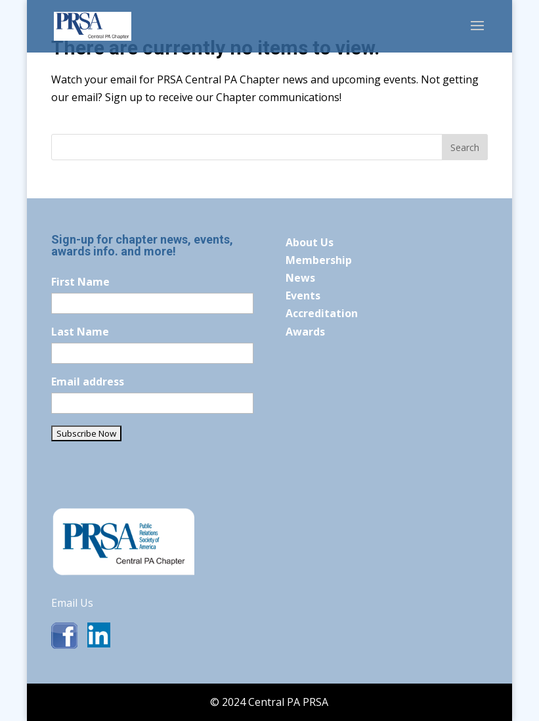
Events (303, 295)
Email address (87, 381)
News (300, 278)
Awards (305, 331)
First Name (80, 281)
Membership (319, 260)
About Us (310, 242)
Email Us (72, 603)
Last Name (80, 331)
